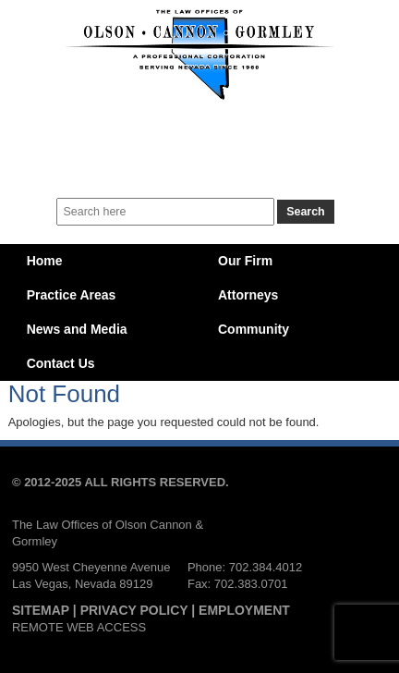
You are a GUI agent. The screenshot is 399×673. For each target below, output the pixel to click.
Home (45, 260)
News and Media (77, 329)
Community (253, 329)
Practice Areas (71, 295)
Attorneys (248, 295)
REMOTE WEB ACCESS (79, 627)
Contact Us (61, 363)
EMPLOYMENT (244, 610)
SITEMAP (40, 610)
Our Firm (245, 260)
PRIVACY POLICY (134, 610)
